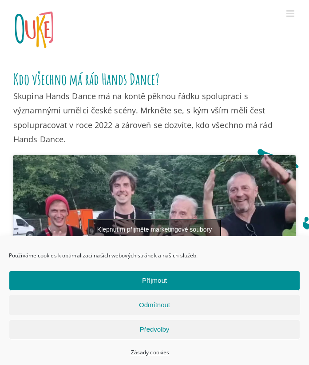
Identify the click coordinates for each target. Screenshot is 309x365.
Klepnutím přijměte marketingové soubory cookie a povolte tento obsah (154, 234)
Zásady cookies (150, 352)
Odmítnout (154, 305)
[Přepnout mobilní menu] (291, 13)
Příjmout (154, 280)
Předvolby (155, 329)
